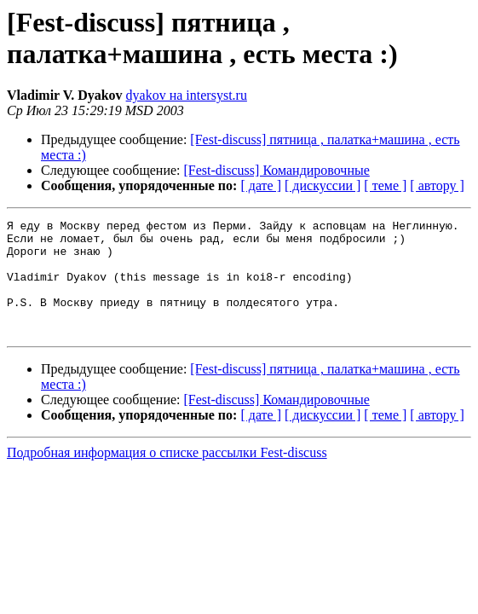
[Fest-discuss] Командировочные (277, 170)
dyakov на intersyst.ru (186, 95)
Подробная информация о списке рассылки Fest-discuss (167, 475)
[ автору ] (437, 185)
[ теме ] (385, 185)
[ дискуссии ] (322, 185)
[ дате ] (260, 185)
